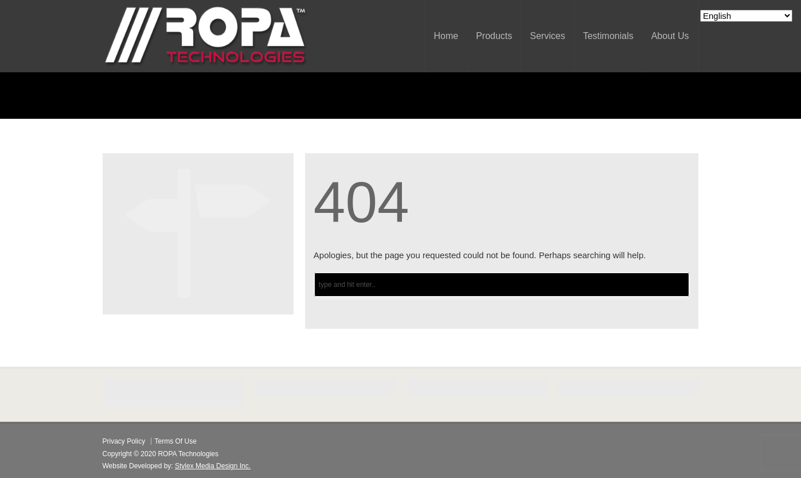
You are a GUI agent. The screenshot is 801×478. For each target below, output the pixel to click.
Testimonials (608, 36)
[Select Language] (746, 16)
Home (445, 36)
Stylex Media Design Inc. (213, 466)
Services (547, 36)
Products (494, 36)
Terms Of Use (176, 441)
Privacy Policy (124, 441)
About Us (670, 36)
